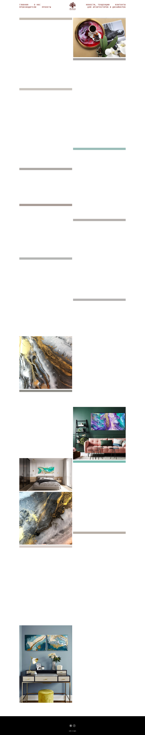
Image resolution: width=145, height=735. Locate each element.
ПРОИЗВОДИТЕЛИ (27, 11)
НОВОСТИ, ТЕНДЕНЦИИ (114, 7)
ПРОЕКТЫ (46, 11)
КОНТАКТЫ (120, 10)
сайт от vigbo (72, 730)
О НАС (37, 8)
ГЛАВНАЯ (23, 8)
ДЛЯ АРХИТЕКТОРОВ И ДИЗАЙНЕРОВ (107, 12)
